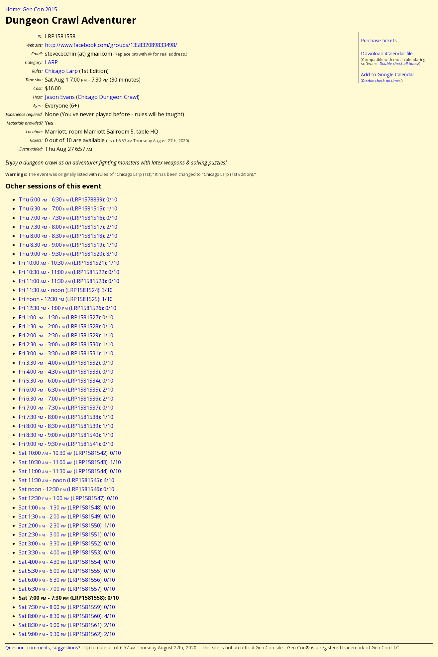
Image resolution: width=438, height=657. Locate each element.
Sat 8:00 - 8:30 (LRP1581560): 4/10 (67, 616)
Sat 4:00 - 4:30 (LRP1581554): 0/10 (67, 561)
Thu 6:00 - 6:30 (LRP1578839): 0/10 (68, 199)
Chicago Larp (61, 71)
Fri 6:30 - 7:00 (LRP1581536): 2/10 (66, 398)
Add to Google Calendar (387, 74)
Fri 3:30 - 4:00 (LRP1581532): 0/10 (66, 362)
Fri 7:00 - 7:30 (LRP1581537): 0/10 (66, 407)
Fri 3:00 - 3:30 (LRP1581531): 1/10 (66, 353)
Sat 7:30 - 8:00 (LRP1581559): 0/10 (67, 607)
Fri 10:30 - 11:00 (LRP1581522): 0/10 (69, 272)
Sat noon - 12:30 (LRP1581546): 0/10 (66, 489)
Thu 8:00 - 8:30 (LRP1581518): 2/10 (68, 235)
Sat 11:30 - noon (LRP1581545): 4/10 (66, 480)
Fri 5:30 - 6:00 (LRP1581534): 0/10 (66, 380)
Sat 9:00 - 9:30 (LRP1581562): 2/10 (67, 634)
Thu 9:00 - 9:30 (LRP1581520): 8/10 (68, 253)
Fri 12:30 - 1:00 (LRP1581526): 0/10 (67, 308)
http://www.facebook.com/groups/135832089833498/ (111, 45)
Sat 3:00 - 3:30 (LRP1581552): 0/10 (67, 543)
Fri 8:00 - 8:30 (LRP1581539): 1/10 (66, 426)
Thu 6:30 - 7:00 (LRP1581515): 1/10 (68, 208)
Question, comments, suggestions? (42, 647)
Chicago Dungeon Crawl (108, 97)
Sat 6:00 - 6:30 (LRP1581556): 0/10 (67, 579)
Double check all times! (399, 63)
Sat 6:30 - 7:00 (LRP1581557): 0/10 (67, 588)
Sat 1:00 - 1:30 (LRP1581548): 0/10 (67, 507)
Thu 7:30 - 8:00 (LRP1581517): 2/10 (68, 226)
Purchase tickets (379, 40)
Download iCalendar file (387, 53)
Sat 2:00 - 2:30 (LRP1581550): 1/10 (67, 525)
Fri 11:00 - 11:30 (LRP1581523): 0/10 (69, 281)
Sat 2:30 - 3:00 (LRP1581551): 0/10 (67, 534)
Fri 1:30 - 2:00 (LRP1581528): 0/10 (66, 326)
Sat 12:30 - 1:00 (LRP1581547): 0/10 (68, 498)
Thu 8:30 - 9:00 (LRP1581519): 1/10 (68, 244)
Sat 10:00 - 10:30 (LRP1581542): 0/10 (70, 453)
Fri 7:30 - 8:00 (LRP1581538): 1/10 (66, 417)
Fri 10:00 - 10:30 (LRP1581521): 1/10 (69, 262)
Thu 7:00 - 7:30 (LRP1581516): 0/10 (68, 217)
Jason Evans (60, 97)
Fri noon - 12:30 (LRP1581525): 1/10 (66, 299)
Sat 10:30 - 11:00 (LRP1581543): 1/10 (70, 462)
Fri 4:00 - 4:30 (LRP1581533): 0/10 (66, 371)
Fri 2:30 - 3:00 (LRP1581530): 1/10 (66, 344)
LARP (51, 62)
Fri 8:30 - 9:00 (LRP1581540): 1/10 (66, 435)
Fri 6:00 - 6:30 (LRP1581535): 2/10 (66, 389)
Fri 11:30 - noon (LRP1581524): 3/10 (66, 290)
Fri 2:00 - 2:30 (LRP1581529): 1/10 (66, 335)
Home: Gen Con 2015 (31, 9)
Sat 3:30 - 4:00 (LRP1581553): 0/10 (67, 552)
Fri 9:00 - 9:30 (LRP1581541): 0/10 (66, 444)
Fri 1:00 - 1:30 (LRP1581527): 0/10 (66, 317)
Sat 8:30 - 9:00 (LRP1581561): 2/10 (67, 625)
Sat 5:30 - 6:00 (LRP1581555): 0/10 (67, 570)
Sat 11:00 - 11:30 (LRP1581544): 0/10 (70, 471)
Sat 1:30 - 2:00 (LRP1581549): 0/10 (67, 516)
